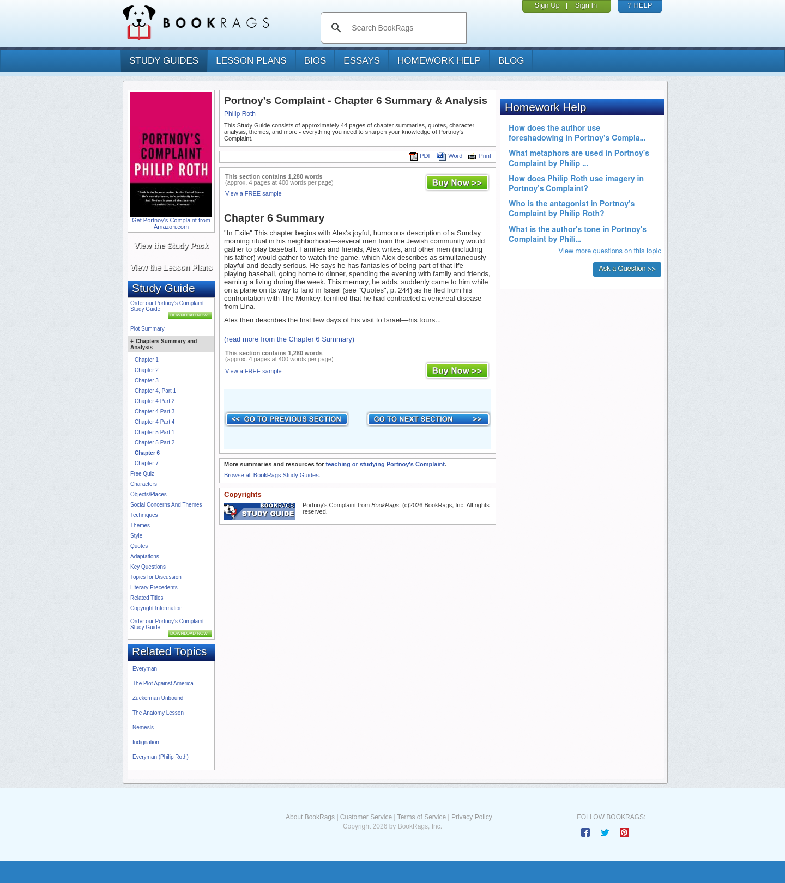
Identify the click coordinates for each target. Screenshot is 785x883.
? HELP (640, 5)
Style (136, 536)
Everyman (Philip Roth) (160, 757)
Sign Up (547, 5)
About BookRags (310, 817)
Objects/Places (148, 494)
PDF (420, 156)
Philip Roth (240, 114)
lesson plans (251, 61)
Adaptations (144, 556)
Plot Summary (147, 329)
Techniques (144, 515)
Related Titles (147, 598)
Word (449, 156)
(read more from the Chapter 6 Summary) (289, 339)
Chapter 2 (147, 370)
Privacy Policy (471, 817)
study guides (163, 61)
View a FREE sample (253, 193)
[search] (405, 27)
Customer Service (366, 817)
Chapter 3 (147, 380)
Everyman (144, 669)
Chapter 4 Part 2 (154, 401)
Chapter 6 (147, 453)
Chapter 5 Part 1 (154, 432)
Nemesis (143, 727)
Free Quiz (142, 474)
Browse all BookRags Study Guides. (272, 475)
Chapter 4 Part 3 (154, 412)
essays (361, 61)
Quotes (139, 546)
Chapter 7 (147, 463)
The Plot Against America (163, 683)
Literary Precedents (154, 587)
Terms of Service (421, 817)
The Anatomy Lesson (158, 713)
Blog (511, 61)
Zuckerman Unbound (157, 698)
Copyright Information (156, 608)
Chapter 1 (147, 360)
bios (315, 61)
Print (479, 156)
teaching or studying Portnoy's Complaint (384, 464)
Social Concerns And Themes (166, 505)
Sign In (586, 5)
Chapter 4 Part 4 (154, 422)
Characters (143, 484)
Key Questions (148, 567)
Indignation (145, 742)
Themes (140, 525)
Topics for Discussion (156, 577)
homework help (439, 61)
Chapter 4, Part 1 (155, 391)
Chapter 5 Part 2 (154, 443)
